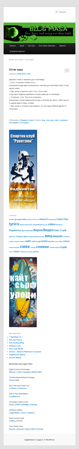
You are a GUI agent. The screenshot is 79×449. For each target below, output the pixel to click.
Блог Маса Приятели (47, 46)
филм (36, 252)
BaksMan (25, 405)
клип (44, 241)
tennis (45, 225)
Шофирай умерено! (17, 51)
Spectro (12, 429)
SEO (30, 225)
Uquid (27, 429)
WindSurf (59, 225)
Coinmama (22, 388)
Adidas (11, 219)
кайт (28, 241)
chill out (30, 219)
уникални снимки (26, 252)
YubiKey (12, 421)
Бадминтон (15, 230)
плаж (11, 247)
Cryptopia (26, 372)
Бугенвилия (27, 230)
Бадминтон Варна (17, 355)
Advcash (20, 429)
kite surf (36, 219)
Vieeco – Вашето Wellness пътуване (25, 352)
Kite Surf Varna (15, 340)
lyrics (14, 224)
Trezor (23, 413)
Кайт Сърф (60, 230)
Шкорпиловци (39, 236)
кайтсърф (36, 241)
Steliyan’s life (15, 346)
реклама (16, 247)
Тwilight (19, 236)
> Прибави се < (16, 337)
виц (43, 120)
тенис (16, 251)
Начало (13, 46)
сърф (63, 247)
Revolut (40, 429)
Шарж (31, 236)
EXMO (17, 405)
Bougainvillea (21, 219)
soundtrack (38, 225)
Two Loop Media (16, 349)
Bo (29, 74)
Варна (38, 230)
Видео (48, 230)
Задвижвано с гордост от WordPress (39, 440)
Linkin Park (62, 219)
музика (51, 241)
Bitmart (34, 372)
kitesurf (44, 219)
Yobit (19, 372)
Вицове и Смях (27, 120)
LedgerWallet (14, 413)
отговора (24, 123)
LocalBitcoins (14, 397)
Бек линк (31, 46)
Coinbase (13, 388)
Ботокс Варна (15, 357)
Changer (34, 405)
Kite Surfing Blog (16, 343)
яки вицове (13, 123)
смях (56, 120)
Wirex (33, 429)
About (22, 46)
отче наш (50, 120)
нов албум (59, 241)
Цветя (26, 236)
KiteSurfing (52, 219)
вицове (57, 236)
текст (11, 252)
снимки (42, 247)
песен (66, 241)
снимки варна (54, 247)
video (52, 224)
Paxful (11, 405)
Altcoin (12, 380)
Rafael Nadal (24, 225)
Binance (12, 372)
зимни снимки (20, 241)
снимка (33, 247)
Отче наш (16, 69)
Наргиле (62, 46)
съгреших (63, 120)
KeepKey (30, 413)
